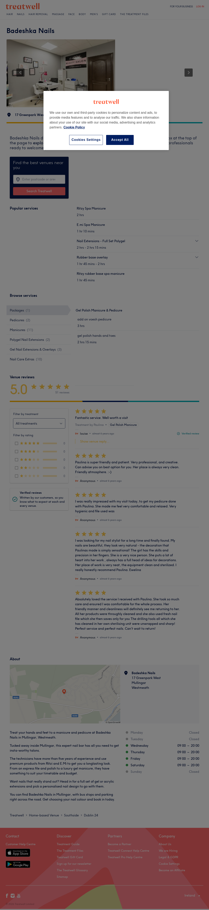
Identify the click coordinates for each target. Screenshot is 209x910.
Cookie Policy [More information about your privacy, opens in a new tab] (74, 127)
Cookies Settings (86, 139)
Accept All (120, 139)
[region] (106, 120)
